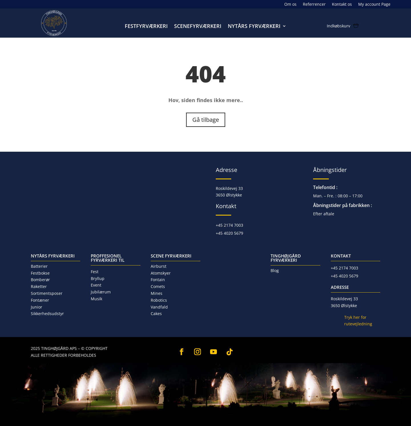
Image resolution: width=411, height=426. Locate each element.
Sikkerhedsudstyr (47, 313)
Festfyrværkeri (146, 26)
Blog (275, 270)
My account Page (374, 4)
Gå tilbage (205, 119)
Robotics (159, 300)
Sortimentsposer (47, 293)
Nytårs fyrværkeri (254, 26)
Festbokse (40, 273)
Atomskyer (161, 273)
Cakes (156, 313)
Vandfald (159, 307)
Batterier (39, 266)
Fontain (158, 279)
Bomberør (40, 279)
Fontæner (40, 300)
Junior (36, 307)
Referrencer (314, 4)
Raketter (39, 286)
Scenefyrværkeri (197, 26)
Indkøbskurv (338, 26)
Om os (290, 4)
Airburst (158, 266)
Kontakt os (342, 4)
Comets (158, 286)
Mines (156, 293)
